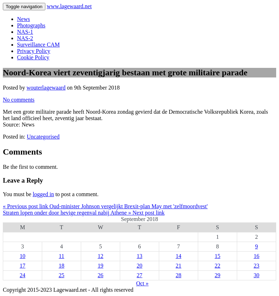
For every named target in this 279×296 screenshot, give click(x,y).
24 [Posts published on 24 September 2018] (23, 275)
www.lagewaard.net (69, 6)
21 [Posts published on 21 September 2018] (179, 266)
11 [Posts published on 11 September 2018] (61, 256)
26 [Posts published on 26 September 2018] (101, 275)
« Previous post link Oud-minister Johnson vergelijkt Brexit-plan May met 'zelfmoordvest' (105, 206)
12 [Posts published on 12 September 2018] (101, 256)
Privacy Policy (33, 51)
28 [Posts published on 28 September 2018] (179, 275)
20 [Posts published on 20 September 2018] (140, 266)
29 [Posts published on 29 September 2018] (218, 275)
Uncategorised (43, 137)
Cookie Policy (33, 57)
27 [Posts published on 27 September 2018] (140, 275)
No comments (18, 100)
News (23, 19)
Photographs (31, 25)
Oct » (142, 283)
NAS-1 (25, 32)
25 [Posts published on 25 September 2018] (62, 275)
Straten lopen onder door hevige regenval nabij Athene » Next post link (83, 213)
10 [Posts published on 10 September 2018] (23, 256)
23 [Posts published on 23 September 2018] (257, 266)
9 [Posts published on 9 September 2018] (256, 246)
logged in (43, 194)
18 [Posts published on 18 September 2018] (62, 266)
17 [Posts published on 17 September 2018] (23, 266)
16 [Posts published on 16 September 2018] (257, 256)
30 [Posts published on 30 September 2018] (257, 275)
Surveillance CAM (38, 45)
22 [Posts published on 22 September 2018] (218, 266)
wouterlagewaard (46, 88)
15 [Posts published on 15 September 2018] (218, 256)
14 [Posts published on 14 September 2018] (179, 256)
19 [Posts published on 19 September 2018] (101, 266)
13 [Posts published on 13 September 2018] (140, 256)
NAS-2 (25, 38)
